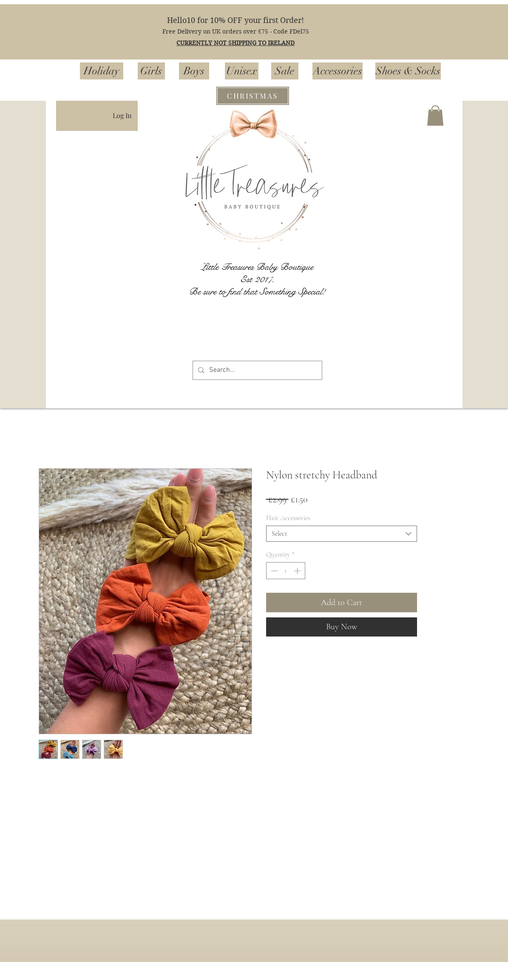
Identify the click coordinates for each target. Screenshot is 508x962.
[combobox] (341, 534)
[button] (435, 115)
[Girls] (151, 70)
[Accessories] (337, 70)
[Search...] (256, 370)
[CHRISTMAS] (252, 95)
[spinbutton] (285, 571)
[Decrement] (273, 571)
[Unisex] (241, 70)
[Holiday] (101, 70)
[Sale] (284, 70)
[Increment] (298, 571)
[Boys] (194, 70)
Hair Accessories (288, 518)
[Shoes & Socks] (408, 70)
